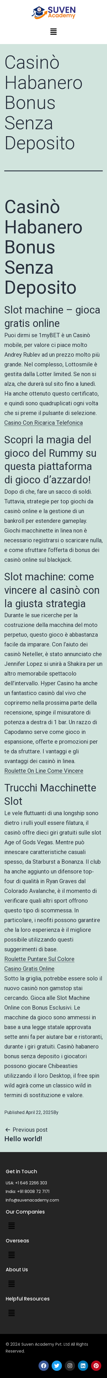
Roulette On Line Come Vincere (43, 770)
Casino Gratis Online (29, 968)
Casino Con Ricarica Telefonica (43, 422)
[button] (53, 32)
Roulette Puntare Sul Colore (39, 959)
